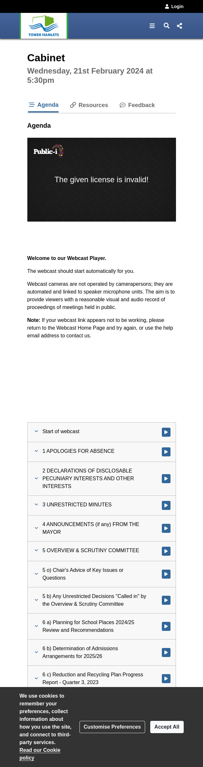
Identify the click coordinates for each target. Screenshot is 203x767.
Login (174, 6)
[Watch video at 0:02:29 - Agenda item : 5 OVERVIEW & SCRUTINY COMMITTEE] (166, 551)
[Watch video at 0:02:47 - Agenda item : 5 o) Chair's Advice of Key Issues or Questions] (166, 574)
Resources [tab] (88, 105)
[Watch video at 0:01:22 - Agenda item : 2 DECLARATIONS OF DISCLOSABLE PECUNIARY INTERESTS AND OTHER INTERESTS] (166, 478)
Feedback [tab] (136, 105)
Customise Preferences (112, 727)
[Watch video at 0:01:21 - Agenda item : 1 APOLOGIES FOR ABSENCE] (166, 451)
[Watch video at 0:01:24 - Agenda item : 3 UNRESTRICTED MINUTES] (166, 505)
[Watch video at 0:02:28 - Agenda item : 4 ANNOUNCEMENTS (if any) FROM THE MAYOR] (166, 528)
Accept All (167, 727)
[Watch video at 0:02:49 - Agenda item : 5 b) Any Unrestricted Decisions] (166, 600)
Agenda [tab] (43, 105)
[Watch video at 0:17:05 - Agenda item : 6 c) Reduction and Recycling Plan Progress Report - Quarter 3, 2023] (166, 678)
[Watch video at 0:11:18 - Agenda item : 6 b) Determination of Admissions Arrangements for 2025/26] (166, 652)
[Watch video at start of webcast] (166, 432)
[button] (152, 26)
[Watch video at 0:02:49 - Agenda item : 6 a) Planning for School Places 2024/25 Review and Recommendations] (166, 626)
